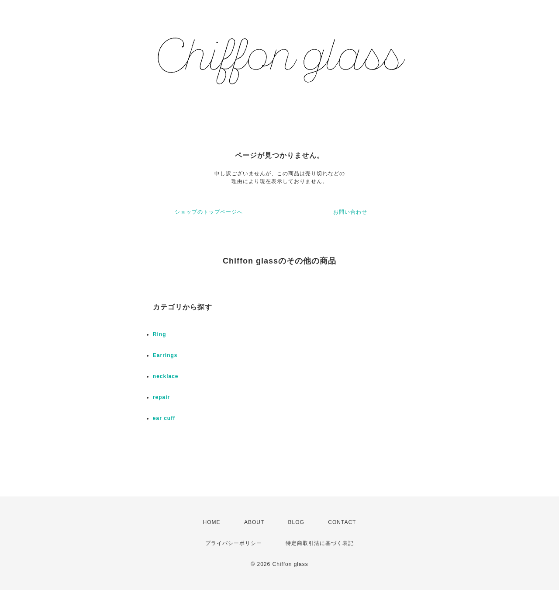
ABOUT (254, 522)
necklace (166, 376)
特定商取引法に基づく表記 (320, 543)
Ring (159, 334)
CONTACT (342, 522)
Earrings (165, 355)
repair (161, 397)
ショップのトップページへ (209, 212)
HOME (212, 522)
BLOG (296, 522)
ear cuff (164, 418)
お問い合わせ (350, 212)
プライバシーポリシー (233, 543)
